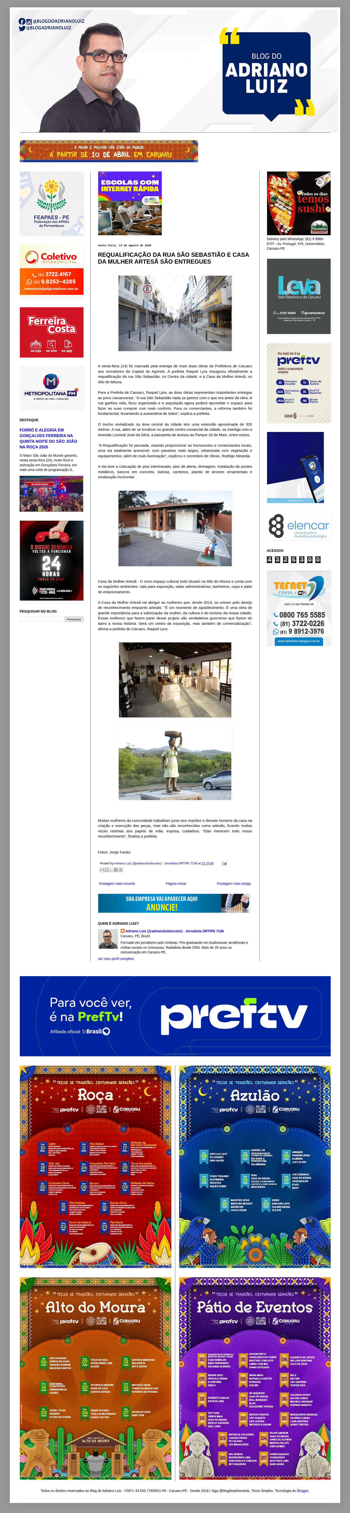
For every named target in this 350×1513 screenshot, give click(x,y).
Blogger (302, 1491)
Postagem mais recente (117, 884)
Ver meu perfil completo (116, 959)
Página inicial (176, 884)
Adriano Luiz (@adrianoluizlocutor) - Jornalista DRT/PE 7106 (175, 931)
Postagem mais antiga (234, 884)
